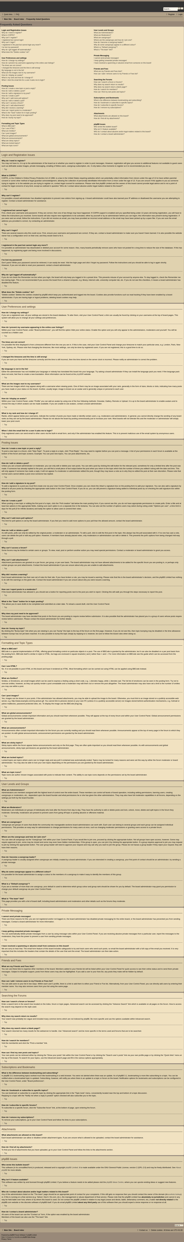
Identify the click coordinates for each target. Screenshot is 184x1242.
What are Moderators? (102, 35)
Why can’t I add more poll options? (15, 98)
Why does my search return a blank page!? (110, 87)
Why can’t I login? (8, 42)
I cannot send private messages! (106, 58)
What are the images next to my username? (18, 73)
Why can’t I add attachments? (13, 105)
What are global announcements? (15, 136)
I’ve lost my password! (10, 47)
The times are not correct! (11, 65)
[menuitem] (16, 14)
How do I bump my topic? (11, 118)
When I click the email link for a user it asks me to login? (23, 80)
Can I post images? (9, 133)
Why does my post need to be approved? (17, 115)
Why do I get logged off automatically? (16, 50)
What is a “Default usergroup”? (106, 47)
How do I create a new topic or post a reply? (19, 88)
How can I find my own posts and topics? (109, 92)
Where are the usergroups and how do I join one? (113, 40)
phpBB (79, 374)
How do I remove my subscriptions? (107, 108)
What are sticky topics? (10, 141)
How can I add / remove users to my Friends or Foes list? (116, 74)
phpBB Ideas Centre (114, 1182)
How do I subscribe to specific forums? (109, 105)
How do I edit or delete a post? (13, 91)
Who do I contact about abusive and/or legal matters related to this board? (122, 132)
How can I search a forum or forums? (108, 82)
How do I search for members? (106, 89)
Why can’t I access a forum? (12, 103)
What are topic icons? (10, 146)
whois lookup (175, 1194)
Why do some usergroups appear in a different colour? (115, 45)
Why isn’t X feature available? (105, 129)
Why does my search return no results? (109, 85)
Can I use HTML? (8, 128)
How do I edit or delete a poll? (13, 101)
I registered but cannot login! (13, 40)
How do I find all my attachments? (107, 118)
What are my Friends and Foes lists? (108, 71)
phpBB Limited (72, 1167)
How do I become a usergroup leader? (108, 42)
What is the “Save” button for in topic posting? (19, 113)
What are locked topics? (11, 143)
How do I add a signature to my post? (16, 93)
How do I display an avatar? (12, 75)
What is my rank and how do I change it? (17, 78)
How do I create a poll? (10, 96)
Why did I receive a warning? (13, 108)
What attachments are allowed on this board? (111, 116)
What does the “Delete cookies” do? (15, 52)
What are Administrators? (103, 33)
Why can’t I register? (9, 38)
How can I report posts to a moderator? (17, 110)
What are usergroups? (102, 38)
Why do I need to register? (12, 33)
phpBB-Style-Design (29, 1237)
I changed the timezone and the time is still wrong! (21, 68)
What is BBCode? (8, 126)
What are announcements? (12, 138)
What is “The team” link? (103, 50)
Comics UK (92, 5)
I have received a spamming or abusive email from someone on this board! (122, 63)
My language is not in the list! (13, 70)
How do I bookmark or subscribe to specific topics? (113, 103)
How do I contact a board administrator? (109, 134)
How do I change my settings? (13, 60)
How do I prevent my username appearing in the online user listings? (28, 63)
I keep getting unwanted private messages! (110, 60)
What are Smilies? (9, 131)
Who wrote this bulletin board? (105, 127)
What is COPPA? (8, 35)
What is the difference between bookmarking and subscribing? (118, 100)
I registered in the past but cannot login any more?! (21, 45)
